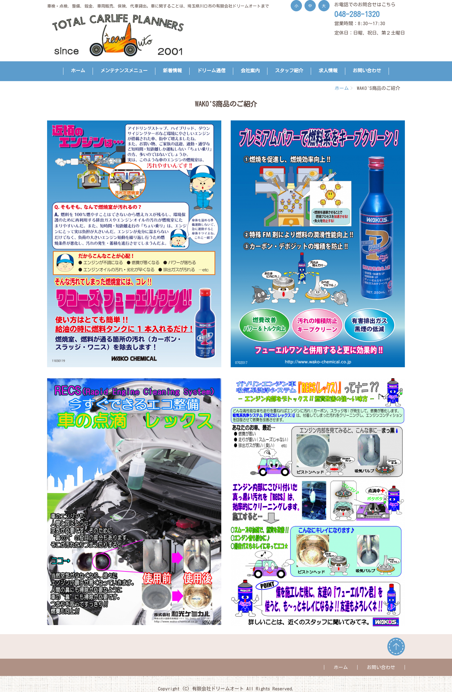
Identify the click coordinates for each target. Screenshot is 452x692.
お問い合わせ (367, 70)
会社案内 (250, 70)
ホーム (78, 70)
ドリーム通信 (211, 70)
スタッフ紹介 (289, 70)
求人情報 (328, 70)
